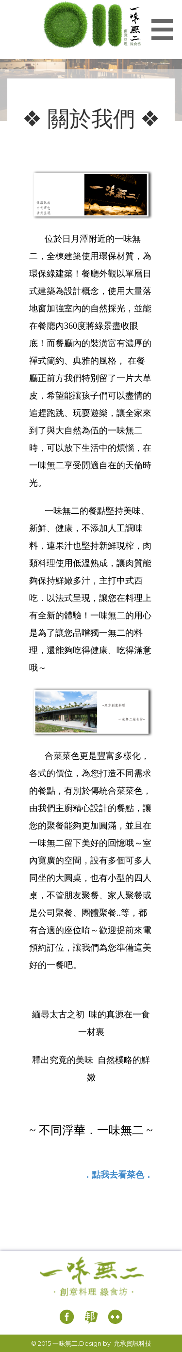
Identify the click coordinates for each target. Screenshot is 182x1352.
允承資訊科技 (132, 1343)
